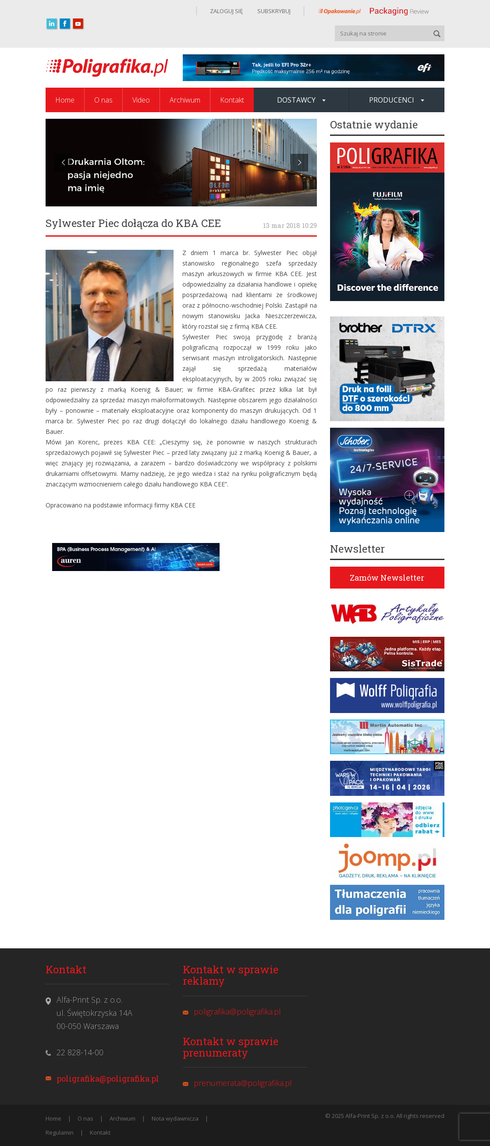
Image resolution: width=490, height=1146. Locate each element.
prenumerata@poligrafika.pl (243, 1083)
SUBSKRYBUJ (273, 11)
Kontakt (232, 100)
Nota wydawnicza (175, 1118)
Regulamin (60, 1132)
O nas (103, 100)
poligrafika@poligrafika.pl (108, 1078)
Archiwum (185, 100)
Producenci (396, 100)
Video (141, 100)
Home (65, 100)
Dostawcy (301, 100)
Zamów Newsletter (387, 577)
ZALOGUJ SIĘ (226, 11)
